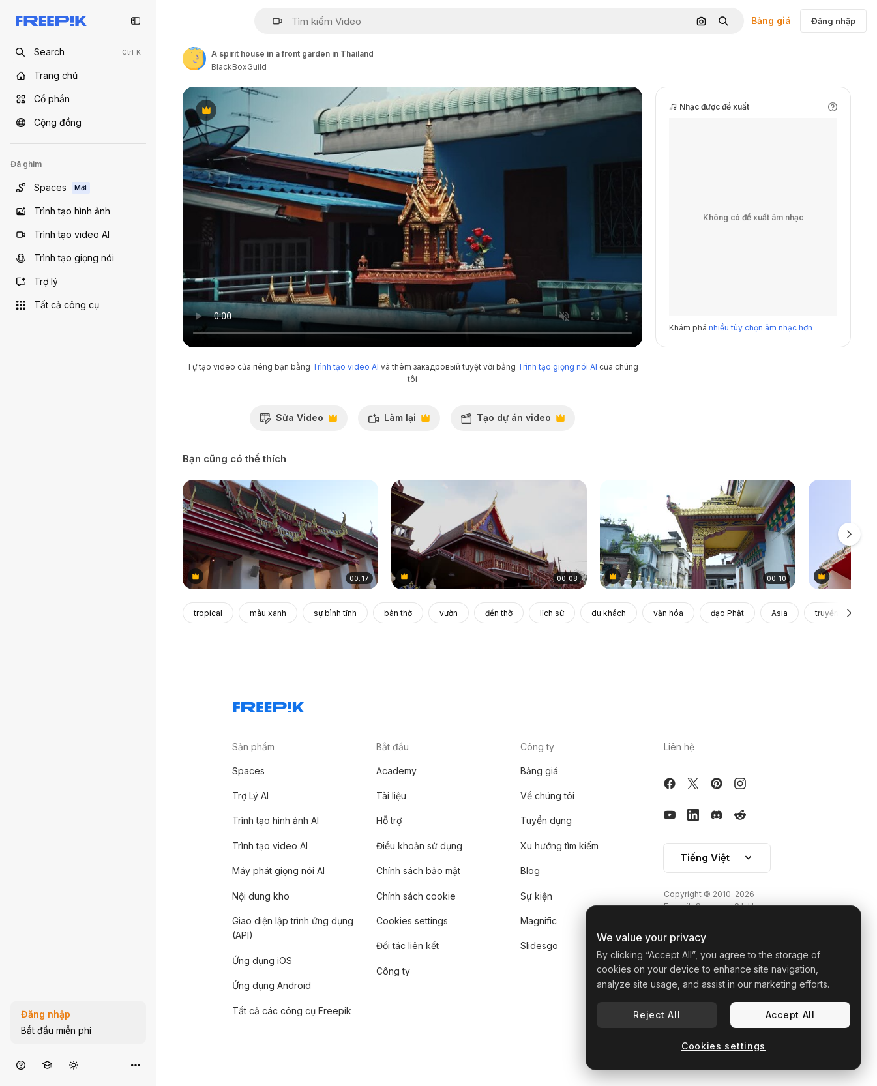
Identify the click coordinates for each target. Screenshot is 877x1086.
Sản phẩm (253, 746)
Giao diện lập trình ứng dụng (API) (292, 928)
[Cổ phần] (78, 99)
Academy (396, 770)
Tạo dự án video (512, 421)
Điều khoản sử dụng (419, 845)
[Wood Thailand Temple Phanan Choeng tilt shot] (489, 535)
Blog (530, 870)
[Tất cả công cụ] (78, 305)
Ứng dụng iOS (262, 960)
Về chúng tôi (547, 795)
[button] (272, 21)
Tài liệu (391, 795)
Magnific (538, 920)
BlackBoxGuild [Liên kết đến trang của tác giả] (239, 67)
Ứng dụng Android (271, 985)
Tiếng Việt (717, 857)
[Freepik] (51, 21)
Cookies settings (412, 920)
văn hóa (668, 613)
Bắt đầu (392, 746)
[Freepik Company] (268, 704)
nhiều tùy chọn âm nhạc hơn (760, 327)
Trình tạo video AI (345, 367)
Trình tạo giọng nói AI (557, 367)
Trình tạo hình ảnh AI (275, 820)
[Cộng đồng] (78, 122)
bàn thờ (398, 613)
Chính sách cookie (416, 896)
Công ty (393, 970)
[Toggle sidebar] (135, 20)
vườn (448, 613)
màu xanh (268, 613)
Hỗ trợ (389, 820)
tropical (208, 613)
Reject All (656, 1014)
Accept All (790, 1014)
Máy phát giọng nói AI (278, 870)
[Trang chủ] (78, 75)
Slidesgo (539, 945)
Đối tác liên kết (407, 945)
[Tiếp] (849, 612)
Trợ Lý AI (250, 795)
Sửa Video (298, 421)
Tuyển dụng (546, 820)
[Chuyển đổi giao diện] (73, 1065)
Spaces (248, 770)
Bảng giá (771, 20)
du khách (608, 613)
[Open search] (78, 52)
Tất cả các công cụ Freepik (291, 1010)
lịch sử (552, 613)
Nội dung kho (261, 896)
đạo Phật (727, 613)
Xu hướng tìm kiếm (559, 845)
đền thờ (499, 613)
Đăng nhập (833, 21)
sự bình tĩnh (335, 613)
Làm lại (399, 421)
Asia (779, 613)
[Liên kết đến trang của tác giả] (194, 58)
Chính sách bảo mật (418, 870)
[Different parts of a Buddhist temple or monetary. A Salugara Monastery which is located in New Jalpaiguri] (697, 535)
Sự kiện (536, 896)
